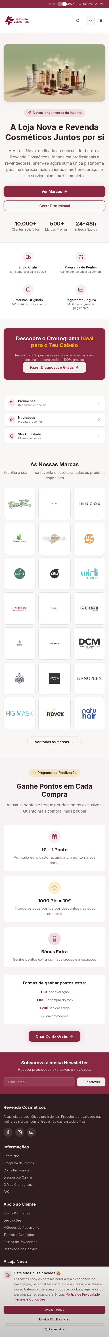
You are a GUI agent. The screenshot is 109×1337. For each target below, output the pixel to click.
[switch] (61, 4)
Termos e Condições (29, 1299)
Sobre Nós (11, 1156)
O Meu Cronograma (18, 1184)
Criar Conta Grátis (54, 1036)
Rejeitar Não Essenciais (54, 1319)
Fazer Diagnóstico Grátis (54, 367)
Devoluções (12, 1220)
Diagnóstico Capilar (18, 1177)
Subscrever (91, 1082)
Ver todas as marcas (54, 742)
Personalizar (55, 1329)
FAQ (7, 1192)
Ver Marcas (54, 191)
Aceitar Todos (54, 1309)
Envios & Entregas (17, 1213)
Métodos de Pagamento (21, 1227)
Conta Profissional (54, 206)
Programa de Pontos (19, 1163)
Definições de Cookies (21, 1249)
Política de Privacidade (83, 1294)
